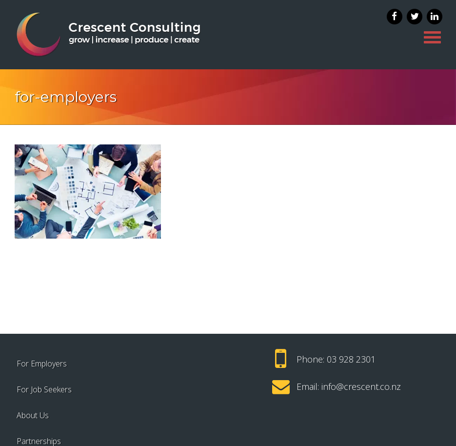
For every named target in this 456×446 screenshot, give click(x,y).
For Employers (42, 363)
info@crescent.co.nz (361, 386)
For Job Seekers (44, 389)
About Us (33, 415)
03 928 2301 (351, 359)
